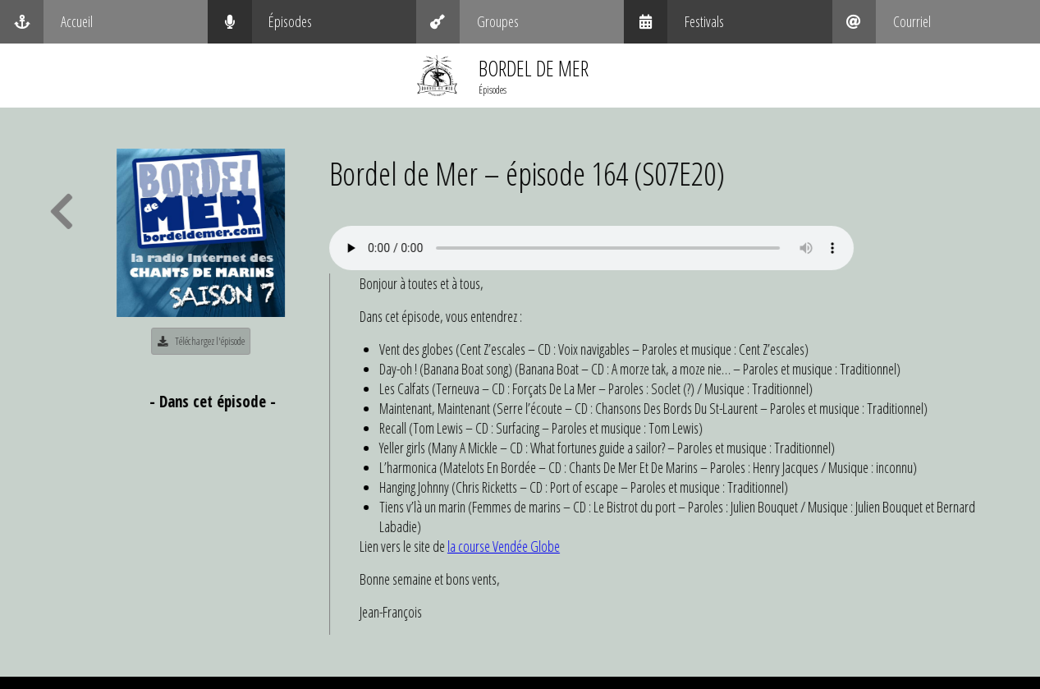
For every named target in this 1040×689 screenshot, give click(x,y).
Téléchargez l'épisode (203, 340)
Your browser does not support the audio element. (594, 248)
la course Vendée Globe (506, 546)
